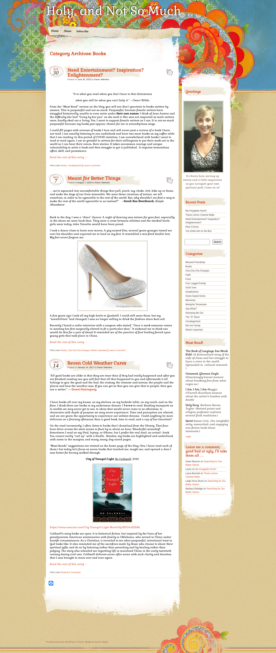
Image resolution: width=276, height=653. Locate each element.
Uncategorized (75, 165)
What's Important (99, 350)
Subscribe (82, 31)
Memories (191, 300)
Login (188, 436)
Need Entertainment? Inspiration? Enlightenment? (105, 72)
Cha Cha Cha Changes (79, 350)
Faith (188, 275)
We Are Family (193, 325)
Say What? (191, 308)
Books (64, 165)
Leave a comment (92, 165)
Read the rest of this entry (68, 157)
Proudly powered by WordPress (61, 642)
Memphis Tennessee (196, 304)
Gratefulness (192, 291)
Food (188, 279)
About (67, 31)
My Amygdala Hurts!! (196, 210)
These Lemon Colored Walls (200, 215)
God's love (191, 287)
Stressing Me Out (194, 313)
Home (55, 30)
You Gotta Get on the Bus (199, 231)
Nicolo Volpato (101, 642)
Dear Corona (192, 226)
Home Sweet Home (195, 296)
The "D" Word (193, 317)
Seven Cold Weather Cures (96, 363)
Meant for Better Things (93, 178)
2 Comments (74, 572)
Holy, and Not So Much (113, 11)
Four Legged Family (196, 283)
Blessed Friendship (195, 262)
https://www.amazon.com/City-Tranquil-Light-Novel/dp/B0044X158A (95, 527)
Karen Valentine (101, 79)
